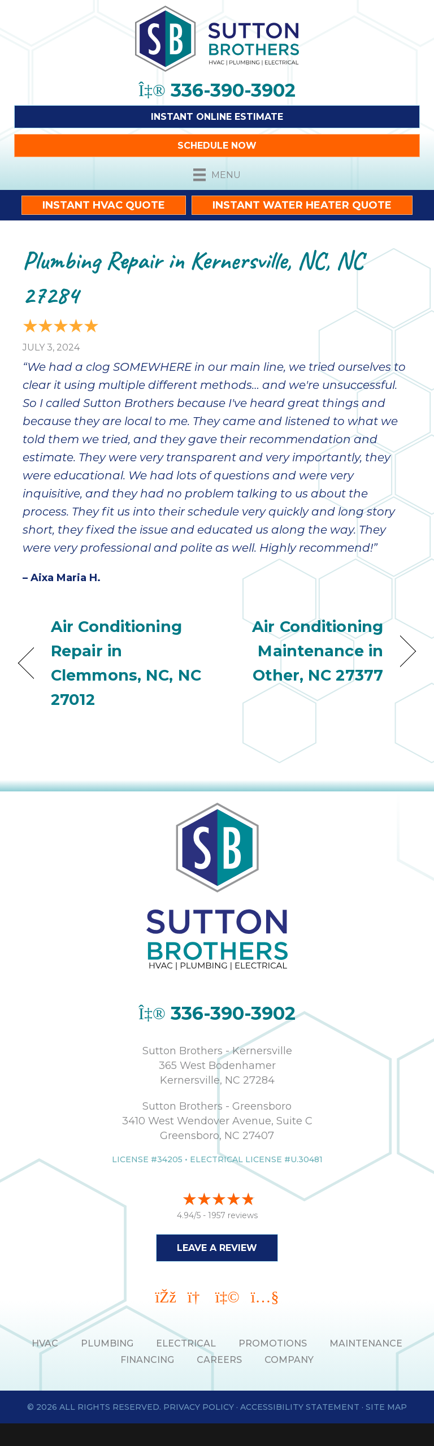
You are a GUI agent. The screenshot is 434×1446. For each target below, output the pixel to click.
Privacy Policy (198, 1407)
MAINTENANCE (365, 1343)
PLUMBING (107, 1343)
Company (289, 1359)
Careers (219, 1359)
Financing (147, 1359)
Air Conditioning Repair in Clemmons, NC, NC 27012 (126, 663)
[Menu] (217, 175)
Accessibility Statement (299, 1407)
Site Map (386, 1407)
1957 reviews (233, 1215)
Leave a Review (217, 1247)
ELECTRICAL (186, 1343)
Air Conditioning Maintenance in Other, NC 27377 (306, 651)
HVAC (45, 1343)
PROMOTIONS (272, 1343)
